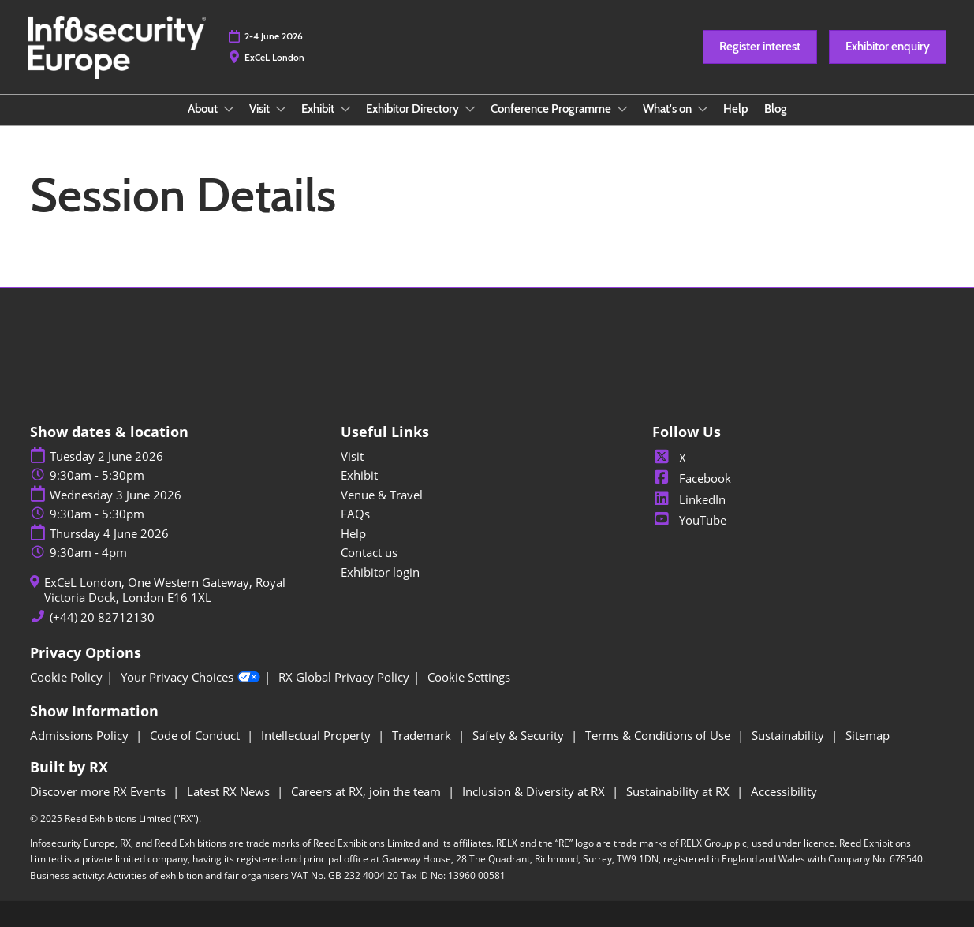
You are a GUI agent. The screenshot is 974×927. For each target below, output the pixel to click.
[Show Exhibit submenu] (345, 108)
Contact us (369, 552)
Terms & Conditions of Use (659, 735)
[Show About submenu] (228, 108)
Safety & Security (519, 735)
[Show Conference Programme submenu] (622, 108)
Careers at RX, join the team (367, 791)
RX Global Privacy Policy (343, 677)
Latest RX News (230, 791)
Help (735, 109)
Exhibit (319, 109)
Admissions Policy (81, 735)
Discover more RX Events (99, 791)
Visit (260, 109)
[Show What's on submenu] (702, 108)
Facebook (691, 478)
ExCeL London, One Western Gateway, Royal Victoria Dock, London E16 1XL (164, 590)
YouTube (689, 520)
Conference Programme (552, 109)
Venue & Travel (382, 495)
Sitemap (867, 735)
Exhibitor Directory (413, 109)
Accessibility (784, 791)
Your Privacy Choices (190, 678)
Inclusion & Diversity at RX (535, 791)
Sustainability (789, 735)
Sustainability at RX (679, 791)
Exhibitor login (380, 572)
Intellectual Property (317, 735)
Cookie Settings (468, 677)
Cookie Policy (66, 677)
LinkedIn (689, 499)
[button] (760, 47)
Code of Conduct (196, 735)
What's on (668, 109)
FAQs (355, 513)
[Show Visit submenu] (280, 108)
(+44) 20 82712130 (102, 617)
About (204, 109)
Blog (775, 109)
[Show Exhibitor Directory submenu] (470, 108)
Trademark (423, 735)
